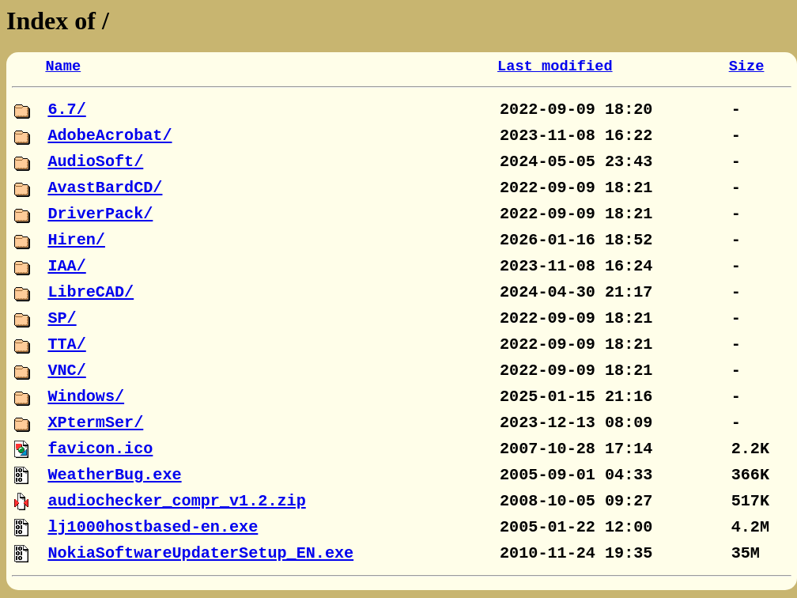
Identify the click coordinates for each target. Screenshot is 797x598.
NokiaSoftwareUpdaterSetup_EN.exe (200, 553)
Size (747, 66)
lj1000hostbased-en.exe (152, 527)
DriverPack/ (100, 214)
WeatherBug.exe (114, 475)
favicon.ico (100, 449)
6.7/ (66, 109)
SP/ (61, 318)
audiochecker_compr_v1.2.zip (176, 501)
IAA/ (66, 266)
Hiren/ (76, 240)
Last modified (555, 66)
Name (63, 66)
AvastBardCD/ (104, 188)
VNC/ (66, 370)
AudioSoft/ (95, 162)
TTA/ (66, 344)
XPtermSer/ (95, 423)
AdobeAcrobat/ (109, 136)
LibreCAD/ (90, 292)
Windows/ (85, 397)
